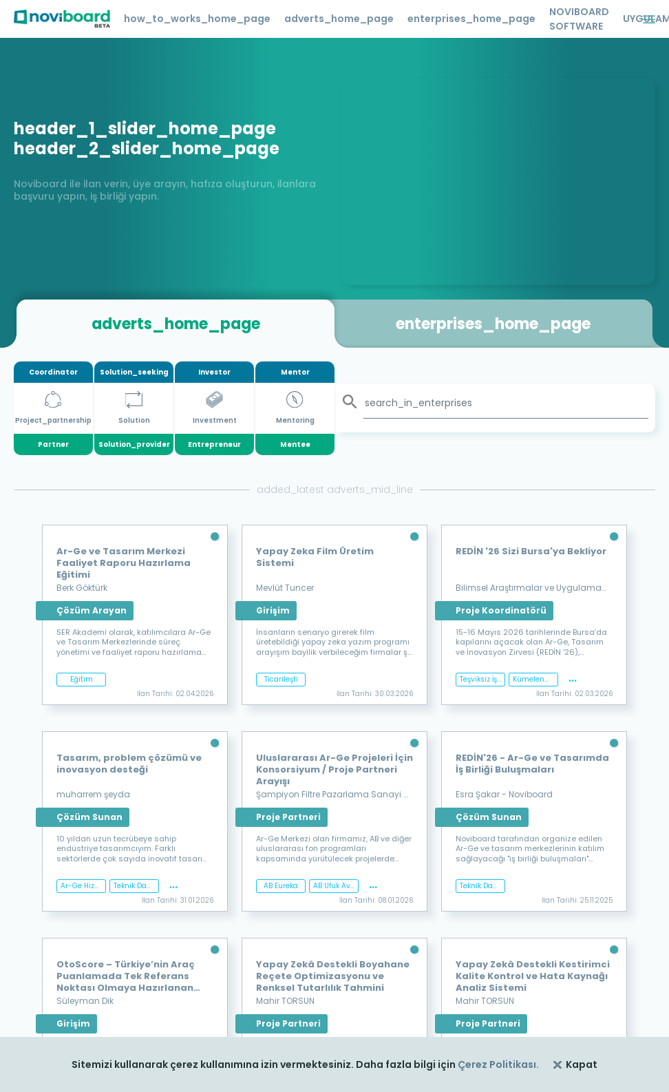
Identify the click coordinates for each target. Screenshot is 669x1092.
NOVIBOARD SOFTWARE (579, 19)
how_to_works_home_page (197, 18)
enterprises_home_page (471, 18)
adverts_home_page (339, 18)
